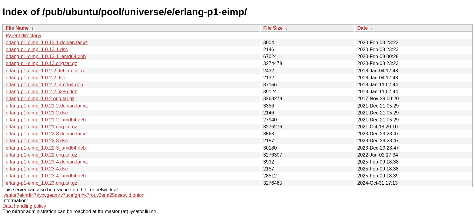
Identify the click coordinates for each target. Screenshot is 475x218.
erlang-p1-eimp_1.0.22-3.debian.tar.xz (47, 133)
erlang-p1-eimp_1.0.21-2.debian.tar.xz (47, 105)
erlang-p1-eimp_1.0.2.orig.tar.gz (40, 98)
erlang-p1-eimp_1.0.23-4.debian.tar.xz (47, 161)
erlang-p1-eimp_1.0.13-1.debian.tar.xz (47, 42)
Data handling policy (24, 206)
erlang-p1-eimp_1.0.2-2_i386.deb (42, 91)
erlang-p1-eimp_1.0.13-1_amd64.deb (46, 56)
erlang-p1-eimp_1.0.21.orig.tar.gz (41, 126)
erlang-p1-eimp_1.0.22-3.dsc (37, 140)
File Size (273, 28)
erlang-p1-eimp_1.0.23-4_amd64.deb (46, 175)
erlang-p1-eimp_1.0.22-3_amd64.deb (46, 147)
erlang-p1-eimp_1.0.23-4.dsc (37, 168)
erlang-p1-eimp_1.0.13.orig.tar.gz (41, 63)
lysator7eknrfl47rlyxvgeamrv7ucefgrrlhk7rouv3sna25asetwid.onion (73, 195)
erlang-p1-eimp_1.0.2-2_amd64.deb (44, 84)
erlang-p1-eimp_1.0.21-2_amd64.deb (46, 119)
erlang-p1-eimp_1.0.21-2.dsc (37, 112)
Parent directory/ (23, 35)
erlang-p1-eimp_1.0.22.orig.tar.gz (41, 154)
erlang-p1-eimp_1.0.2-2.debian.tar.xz (45, 70)
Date (362, 28)
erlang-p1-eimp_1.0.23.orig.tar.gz (41, 183)
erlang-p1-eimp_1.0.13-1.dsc (37, 49)
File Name (17, 28)
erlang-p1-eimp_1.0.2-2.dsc (35, 77)
